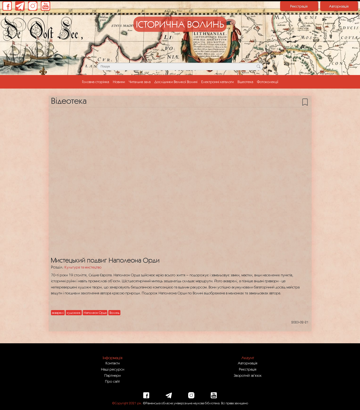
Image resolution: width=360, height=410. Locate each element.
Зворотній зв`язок (248, 375)
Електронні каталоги (217, 82)
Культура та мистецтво (82, 267)
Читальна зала (139, 82)
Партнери (112, 375)
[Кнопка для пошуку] (258, 66)
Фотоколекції (267, 82)
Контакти (112, 363)
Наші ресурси (112, 369)
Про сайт (112, 381)
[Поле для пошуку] (180, 66)
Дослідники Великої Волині (175, 82)
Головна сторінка (96, 81)
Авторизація (339, 6)
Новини (119, 82)
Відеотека (245, 82)
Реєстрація (299, 6)
